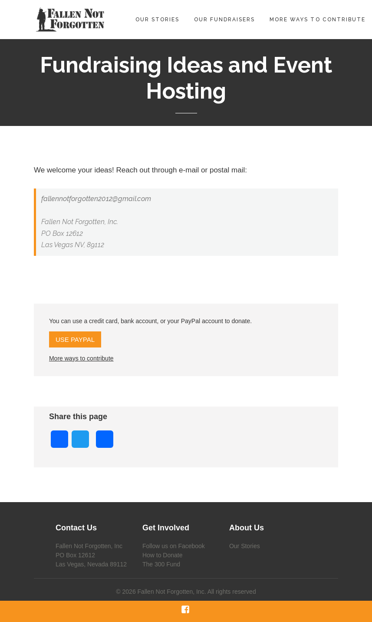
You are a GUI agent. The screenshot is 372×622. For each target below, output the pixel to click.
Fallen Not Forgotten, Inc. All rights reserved (197, 591)
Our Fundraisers (224, 20)
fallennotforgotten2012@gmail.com (96, 199)
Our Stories (157, 20)
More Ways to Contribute (317, 20)
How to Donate (162, 555)
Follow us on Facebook (173, 546)
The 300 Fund (161, 564)
